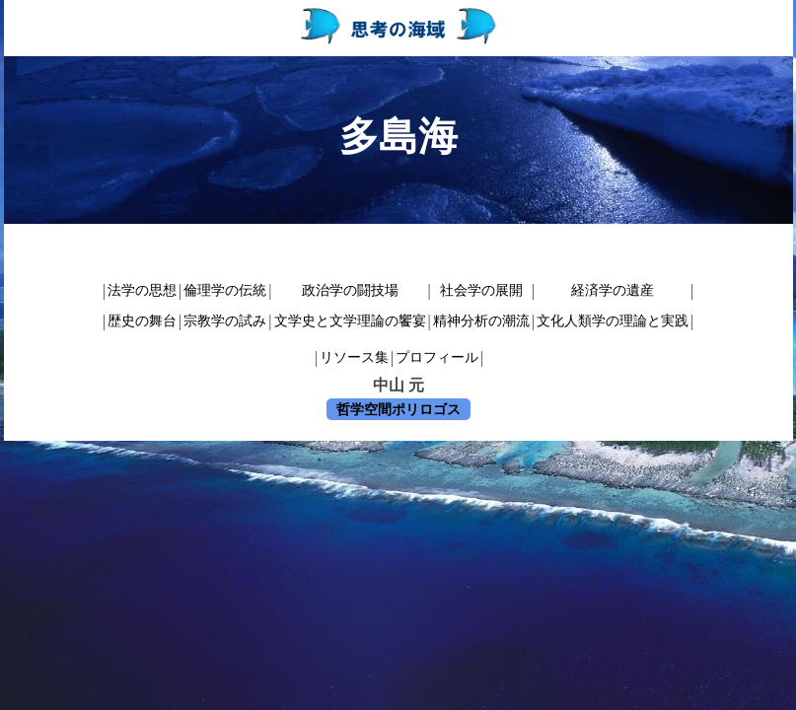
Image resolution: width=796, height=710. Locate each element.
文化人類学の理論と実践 (612, 321)
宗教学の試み (224, 321)
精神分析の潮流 (481, 321)
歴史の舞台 (142, 321)
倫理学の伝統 (224, 290)
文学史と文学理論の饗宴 (350, 321)
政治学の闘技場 (350, 290)
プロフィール (437, 357)
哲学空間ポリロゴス (398, 409)
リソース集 (354, 357)
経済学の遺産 (612, 290)
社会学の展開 (481, 290)
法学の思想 (142, 290)
